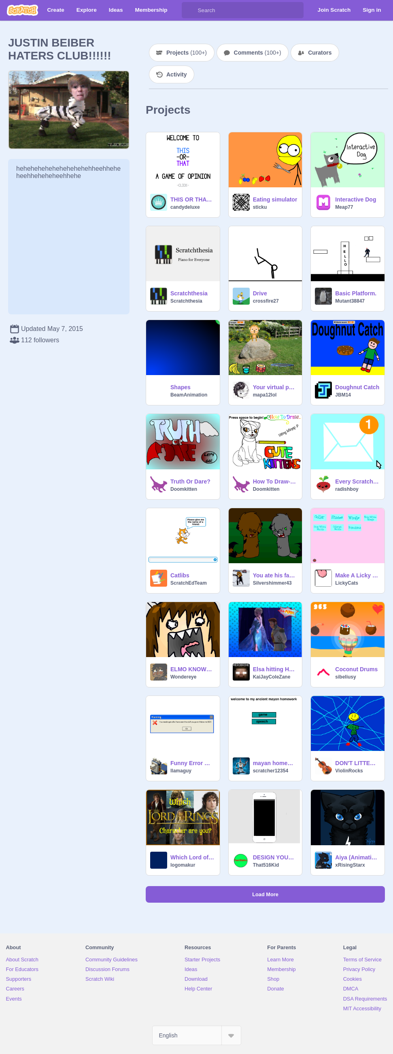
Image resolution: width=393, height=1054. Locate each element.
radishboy (346, 489)
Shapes (180, 387)
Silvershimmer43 (272, 583)
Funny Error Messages (192, 763)
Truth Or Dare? (190, 481)
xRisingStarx (350, 865)
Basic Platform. (355, 293)
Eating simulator (275, 199)
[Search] (190, 10)
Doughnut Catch (357, 387)
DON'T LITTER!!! (357, 763)
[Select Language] (196, 1035)
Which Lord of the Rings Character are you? (192, 857)
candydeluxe (185, 207)
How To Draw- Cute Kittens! (275, 481)
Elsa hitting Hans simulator (275, 669)
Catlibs (179, 575)
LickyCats (346, 583)
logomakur (182, 865)
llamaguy (180, 771)
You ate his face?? (275, 575)
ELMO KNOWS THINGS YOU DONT (192, 669)
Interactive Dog (355, 199)
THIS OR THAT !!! (192, 199)
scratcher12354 (270, 771)
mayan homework (275, 763)
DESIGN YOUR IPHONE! (275, 857)
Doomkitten (183, 489)
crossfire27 (266, 301)
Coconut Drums (356, 669)
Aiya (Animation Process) (357, 857)
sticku (260, 207)
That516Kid (266, 865)
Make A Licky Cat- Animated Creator (357, 575)
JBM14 (343, 395)
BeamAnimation (188, 395)
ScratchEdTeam (188, 583)
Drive (260, 293)
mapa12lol (265, 395)
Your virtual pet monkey (275, 387)
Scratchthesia (189, 293)
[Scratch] (22, 10)
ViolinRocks (349, 771)
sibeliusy (345, 677)
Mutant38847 (350, 301)
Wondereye (183, 677)
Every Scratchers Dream (357, 481)
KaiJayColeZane (272, 677)
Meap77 (344, 207)
